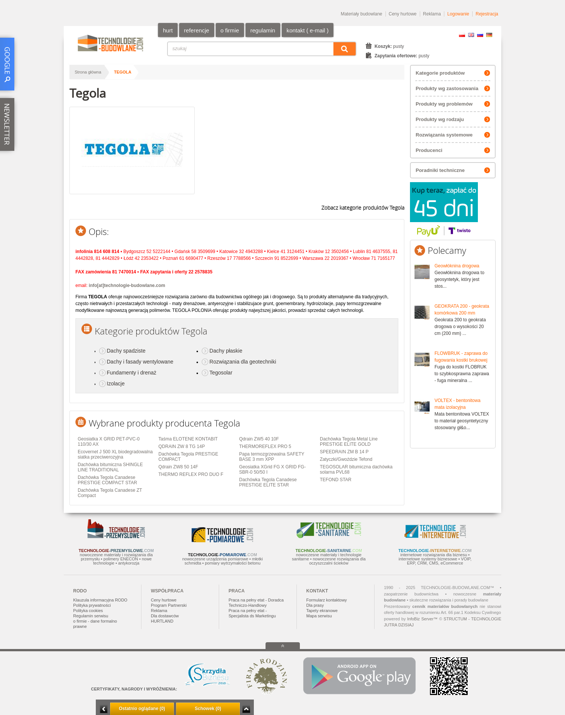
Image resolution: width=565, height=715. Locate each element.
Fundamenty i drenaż (132, 373)
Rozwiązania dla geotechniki (242, 362)
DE (489, 35)
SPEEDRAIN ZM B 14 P (344, 451)
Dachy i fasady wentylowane (140, 362)
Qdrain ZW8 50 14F (178, 467)
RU (480, 35)
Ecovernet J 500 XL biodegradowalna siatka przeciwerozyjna (115, 454)
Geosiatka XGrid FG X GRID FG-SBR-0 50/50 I (272, 469)
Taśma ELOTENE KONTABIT (188, 439)
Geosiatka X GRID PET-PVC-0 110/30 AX (109, 441)
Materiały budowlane (361, 14)
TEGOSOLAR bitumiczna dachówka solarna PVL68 (356, 469)
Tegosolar (220, 373)
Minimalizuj (103, 709)
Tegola (122, 72)
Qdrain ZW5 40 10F (259, 439)
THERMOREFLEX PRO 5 (265, 446)
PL (462, 35)
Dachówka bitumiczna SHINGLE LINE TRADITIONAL (110, 467)
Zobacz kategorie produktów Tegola (362, 207)
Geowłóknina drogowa (456, 266)
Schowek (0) (208, 708)
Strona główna (88, 72)
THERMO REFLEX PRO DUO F (190, 474)
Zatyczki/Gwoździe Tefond (346, 459)
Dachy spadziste (126, 351)
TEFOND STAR (336, 479)
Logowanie (458, 14)
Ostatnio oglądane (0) (142, 708)
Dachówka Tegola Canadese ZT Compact (110, 493)
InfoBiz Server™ (422, 619)
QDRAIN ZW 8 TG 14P (181, 446)
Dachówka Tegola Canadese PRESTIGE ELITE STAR (268, 482)
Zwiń (246, 709)
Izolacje (115, 384)
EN (471, 35)
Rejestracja (487, 14)
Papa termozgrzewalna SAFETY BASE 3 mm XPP (271, 456)
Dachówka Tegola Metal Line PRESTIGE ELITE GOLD (349, 441)
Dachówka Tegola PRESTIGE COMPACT (188, 456)
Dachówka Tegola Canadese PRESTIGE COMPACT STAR (107, 480)
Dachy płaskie (225, 351)
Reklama (432, 14)
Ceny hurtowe (403, 14)
